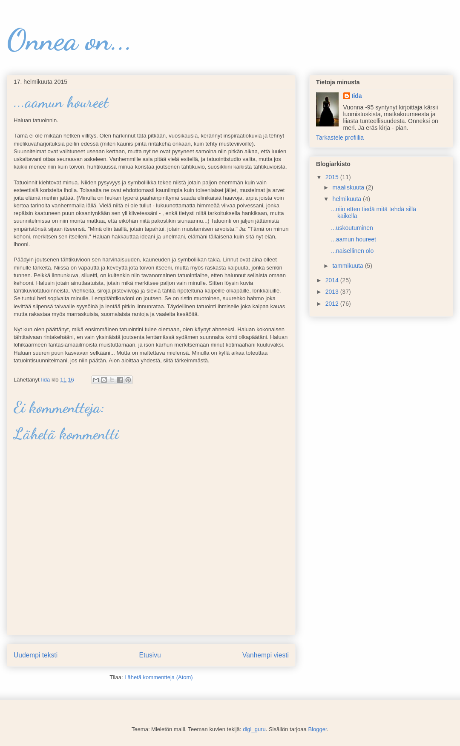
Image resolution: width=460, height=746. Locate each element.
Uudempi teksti (36, 655)
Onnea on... (69, 40)
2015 (332, 177)
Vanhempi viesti (265, 655)
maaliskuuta (349, 187)
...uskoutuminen (352, 227)
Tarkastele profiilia (340, 137)
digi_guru (254, 729)
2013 (332, 291)
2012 (332, 303)
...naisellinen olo (352, 250)
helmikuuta (347, 198)
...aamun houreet (353, 239)
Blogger (317, 729)
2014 (332, 280)
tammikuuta (348, 265)
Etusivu (150, 655)
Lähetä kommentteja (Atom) (158, 677)
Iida (357, 95)
